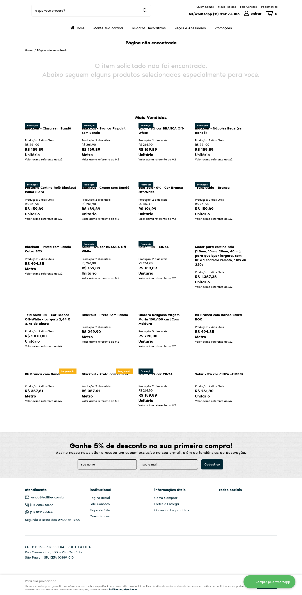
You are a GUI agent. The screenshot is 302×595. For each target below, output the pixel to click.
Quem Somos (205, 7)
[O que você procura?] (145, 10)
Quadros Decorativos (149, 27)
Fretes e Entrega (166, 503)
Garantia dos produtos (171, 509)
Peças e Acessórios (190, 27)
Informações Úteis (170, 489)
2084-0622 (41, 504)
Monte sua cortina (108, 27)
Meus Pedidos (227, 7)
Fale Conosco (248, 7)
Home (80, 27)
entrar (256, 13)
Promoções (223, 27)
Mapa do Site (100, 509)
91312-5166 (226, 13)
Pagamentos (269, 7)
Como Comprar (166, 497)
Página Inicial (100, 497)
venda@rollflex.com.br (47, 497)
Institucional (100, 489)
